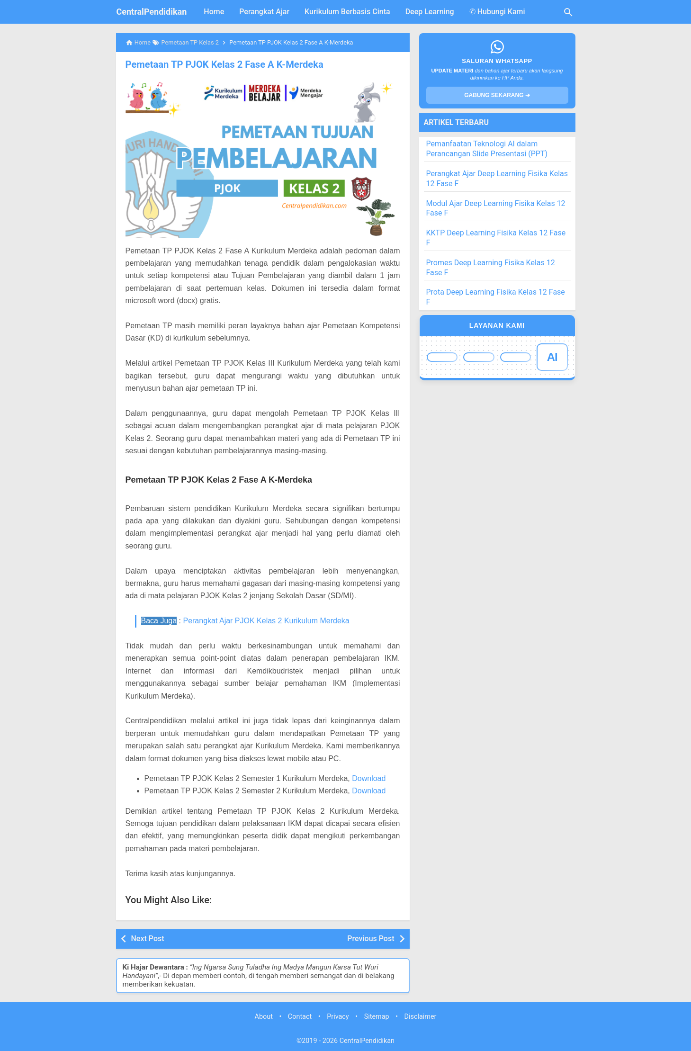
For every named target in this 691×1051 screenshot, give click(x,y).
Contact (300, 1017)
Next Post (147, 938)
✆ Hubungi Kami (497, 11)
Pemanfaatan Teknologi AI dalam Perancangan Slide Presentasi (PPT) (487, 148)
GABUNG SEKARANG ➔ (497, 95)
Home (214, 11)
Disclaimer (420, 1017)
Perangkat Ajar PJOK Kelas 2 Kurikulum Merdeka (266, 621)
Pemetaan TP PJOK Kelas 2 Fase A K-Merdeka (224, 64)
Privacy (338, 1017)
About (264, 1017)
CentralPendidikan (152, 12)
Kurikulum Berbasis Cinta (347, 11)
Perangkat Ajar (264, 11)
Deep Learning (429, 11)
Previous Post (370, 938)
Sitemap (376, 1017)
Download (369, 778)
